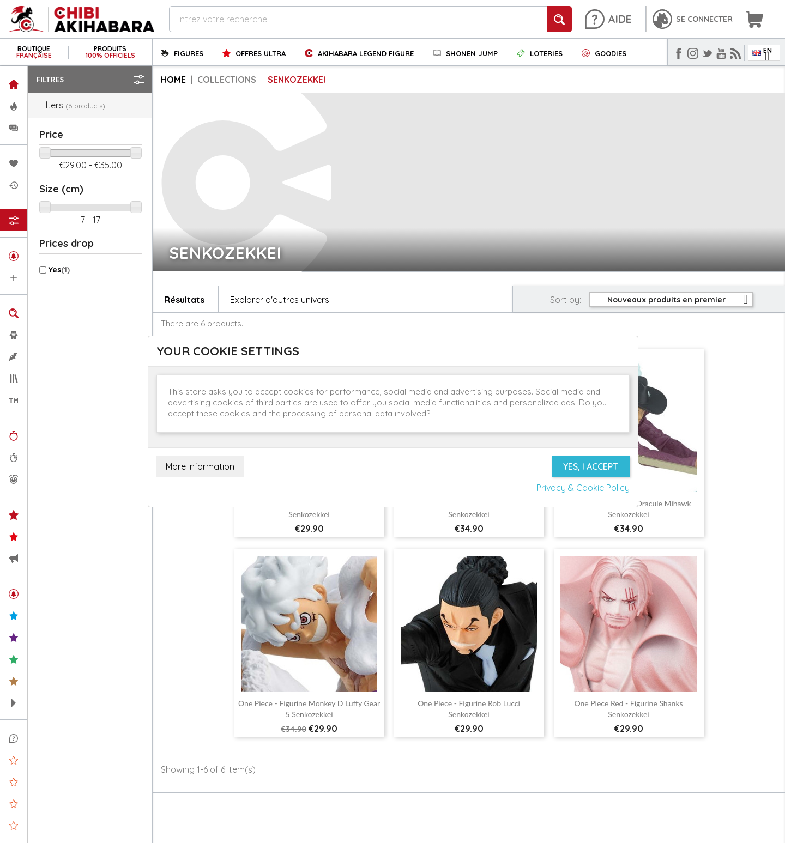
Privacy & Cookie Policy (583, 487)
